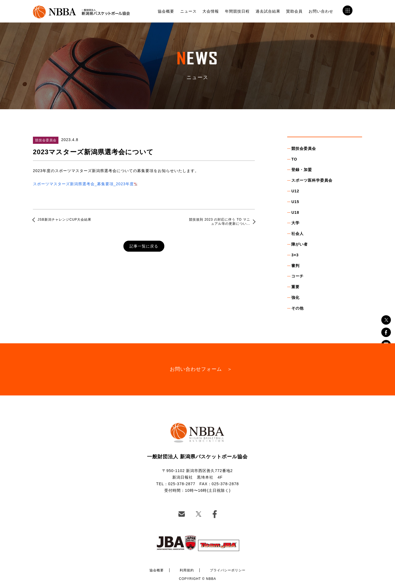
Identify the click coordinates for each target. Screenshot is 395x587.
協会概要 (166, 11)
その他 (297, 308)
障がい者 (299, 244)
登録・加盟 (301, 169)
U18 (295, 212)
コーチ (297, 276)
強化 (295, 297)
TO (294, 159)
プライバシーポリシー (228, 570)
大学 (295, 223)
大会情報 (210, 11)
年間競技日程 (237, 11)
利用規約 (187, 570)
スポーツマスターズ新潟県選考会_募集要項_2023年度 (83, 184)
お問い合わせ (321, 11)
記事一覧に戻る (143, 246)
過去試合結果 (268, 11)
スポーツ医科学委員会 (311, 180)
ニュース (188, 11)
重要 (295, 287)
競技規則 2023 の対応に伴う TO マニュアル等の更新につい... (219, 221)
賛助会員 (294, 11)
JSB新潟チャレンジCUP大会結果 (64, 219)
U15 (295, 202)
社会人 (297, 233)
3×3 (295, 255)
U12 (295, 191)
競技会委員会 (303, 148)
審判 (295, 265)
